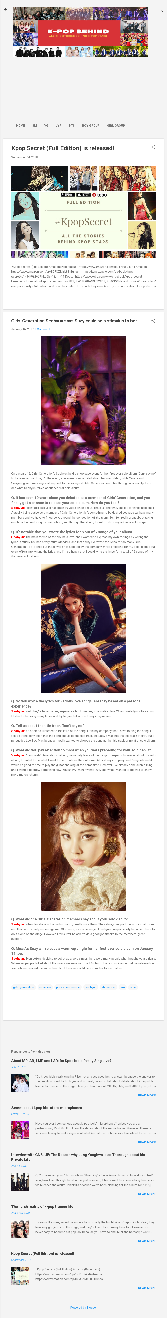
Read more (147, 1095)
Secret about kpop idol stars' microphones (46, 1108)
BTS (72, 125)
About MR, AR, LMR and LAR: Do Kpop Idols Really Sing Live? (61, 1061)
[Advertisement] (70, 88)
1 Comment (42, 329)
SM (34, 125)
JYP (59, 125)
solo (133, 987)
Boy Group (91, 125)
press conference (68, 987)
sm (123, 987)
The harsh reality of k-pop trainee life (42, 1206)
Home (20, 125)
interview (45, 987)
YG (46, 125)
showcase (108, 987)
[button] (153, 147)
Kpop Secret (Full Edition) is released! (62, 148)
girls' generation (23, 987)
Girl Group (116, 125)
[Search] (161, 11)
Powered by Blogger (83, 1307)
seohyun (90, 987)
